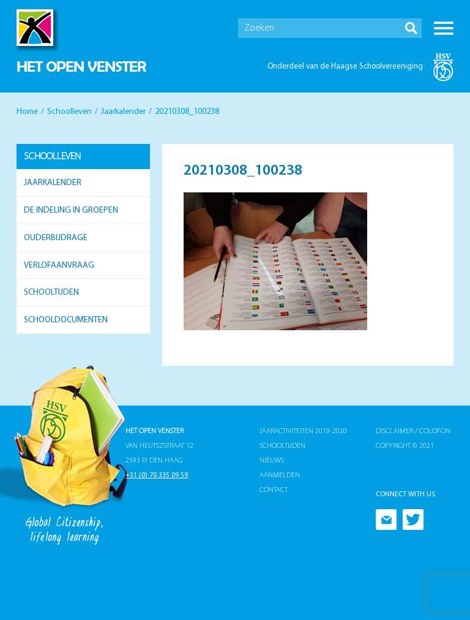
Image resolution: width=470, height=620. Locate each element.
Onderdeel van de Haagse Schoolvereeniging (345, 66)
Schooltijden (51, 292)
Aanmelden (279, 475)
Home (27, 111)
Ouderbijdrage (56, 238)
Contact (273, 490)
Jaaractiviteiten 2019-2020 (303, 431)
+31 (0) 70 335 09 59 (156, 475)
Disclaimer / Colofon (413, 431)
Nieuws (271, 460)
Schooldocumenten (66, 320)
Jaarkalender (123, 111)
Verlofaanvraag (59, 265)
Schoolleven (69, 111)
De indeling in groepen (71, 210)
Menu (443, 28)
